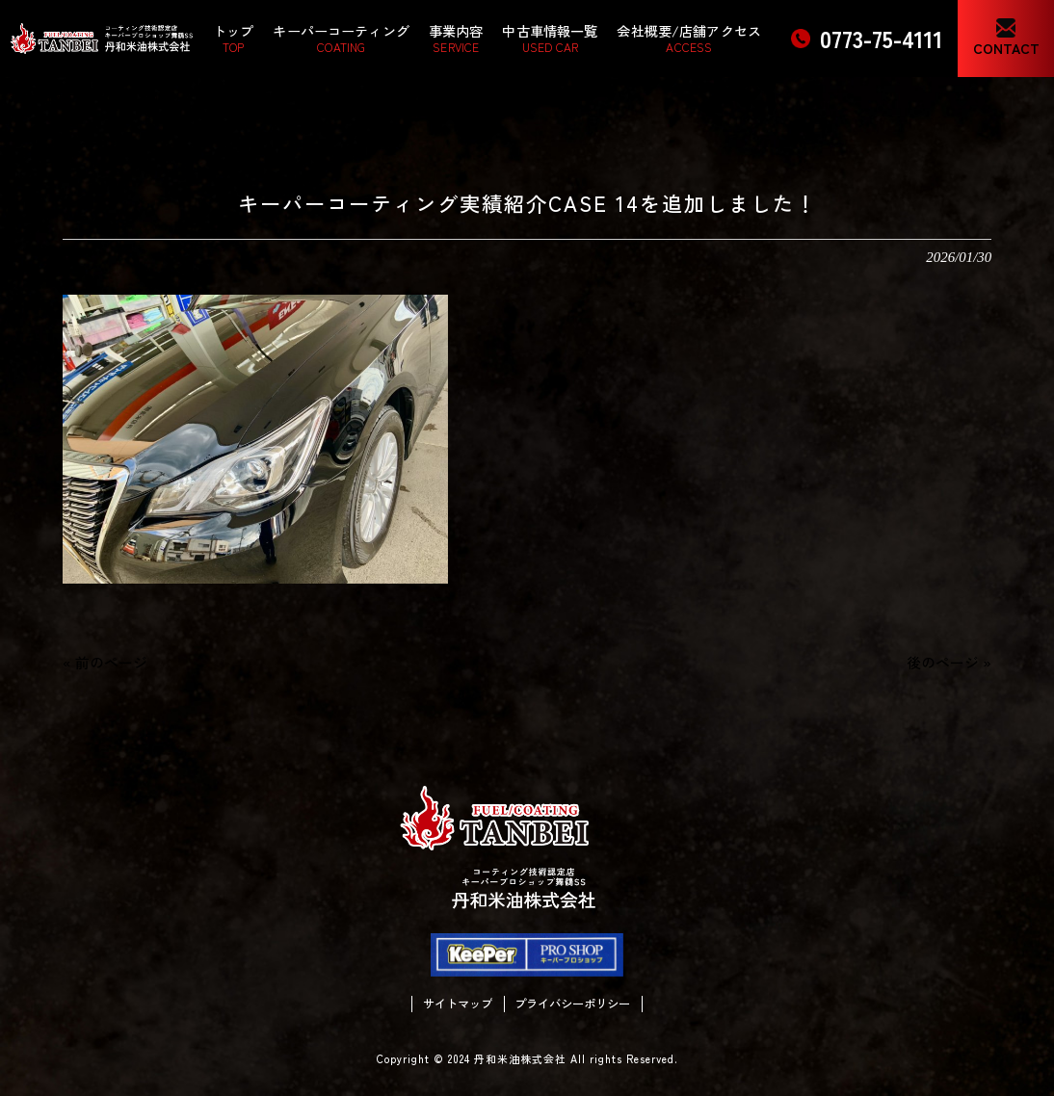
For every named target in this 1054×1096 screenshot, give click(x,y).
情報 (164, 96)
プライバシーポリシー (572, 1004)
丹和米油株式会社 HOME (69, 96)
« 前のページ (105, 662)
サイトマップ (457, 1004)
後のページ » (949, 662)
